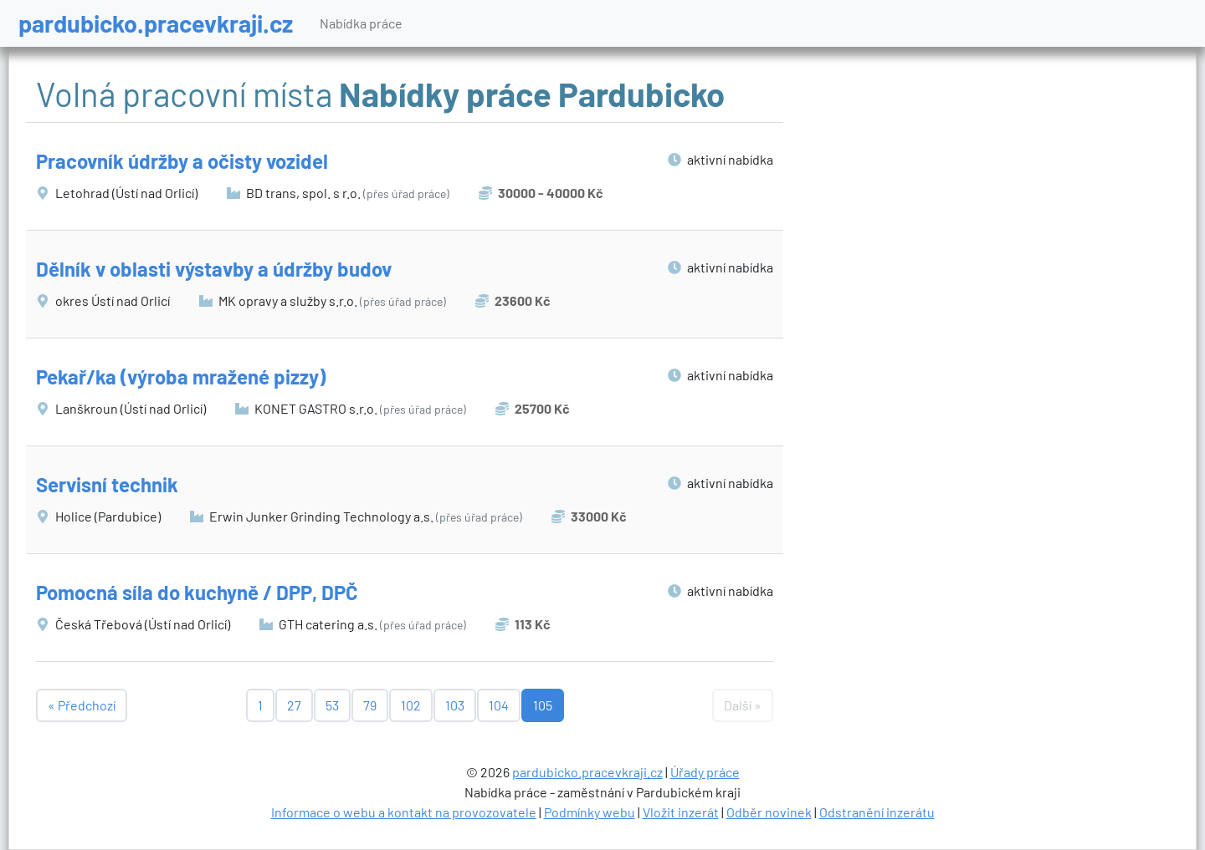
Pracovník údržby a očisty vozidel (182, 161)
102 (411, 705)
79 (370, 705)
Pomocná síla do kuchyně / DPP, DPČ (197, 592)
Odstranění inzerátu (877, 812)
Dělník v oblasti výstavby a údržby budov (214, 269)
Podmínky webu (589, 812)
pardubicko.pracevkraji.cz (155, 23)
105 (542, 705)
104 (499, 705)
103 (454, 705)
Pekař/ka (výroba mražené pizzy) (181, 376)
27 (294, 705)
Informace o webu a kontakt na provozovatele (403, 812)
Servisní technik (107, 484)
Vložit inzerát (681, 812)
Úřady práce (705, 772)
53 (332, 705)
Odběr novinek (769, 812)
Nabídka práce (361, 23)
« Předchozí (81, 705)
